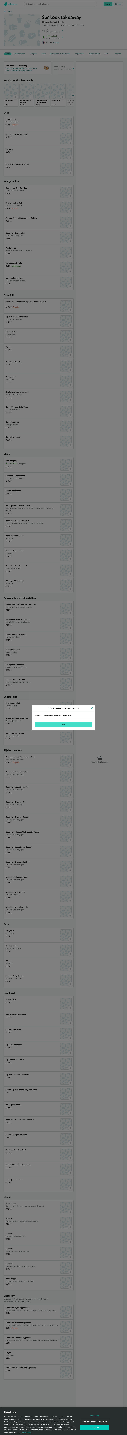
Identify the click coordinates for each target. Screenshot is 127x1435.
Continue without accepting (95, 1421)
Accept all (94, 1427)
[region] (63, 1421)
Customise (94, 1415)
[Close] (91, 708)
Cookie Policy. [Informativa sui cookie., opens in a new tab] (26, 1432)
